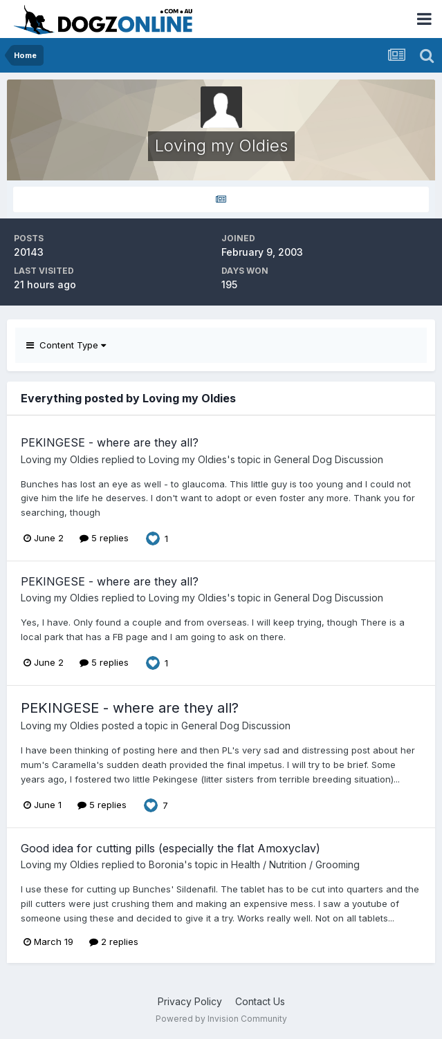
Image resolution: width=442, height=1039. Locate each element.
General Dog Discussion (328, 459)
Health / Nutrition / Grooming (295, 864)
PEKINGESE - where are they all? (110, 442)
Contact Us (260, 1001)
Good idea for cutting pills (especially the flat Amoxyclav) (170, 848)
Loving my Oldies (60, 459)
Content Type (66, 344)
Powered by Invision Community (221, 1018)
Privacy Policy (190, 1001)
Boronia (166, 864)
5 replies (104, 537)
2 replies (113, 941)
